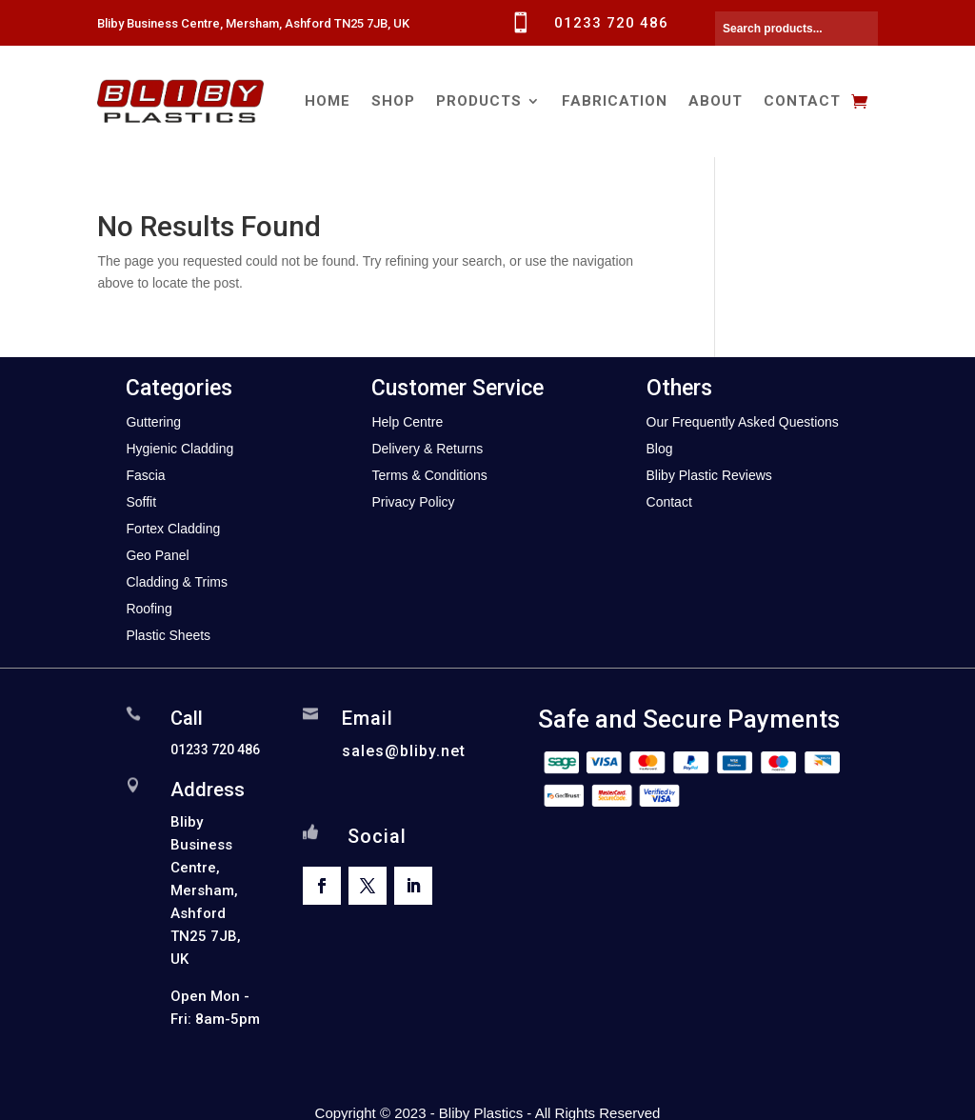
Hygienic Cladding (179, 448)
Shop (393, 101)
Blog (660, 448)
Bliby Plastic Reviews (709, 475)
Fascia (145, 475)
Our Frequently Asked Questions (743, 422)
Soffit (141, 502)
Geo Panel (157, 555)
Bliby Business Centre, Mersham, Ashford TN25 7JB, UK (253, 23)
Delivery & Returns (427, 448)
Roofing (148, 608)
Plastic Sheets (168, 635)
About (715, 101)
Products (479, 101)
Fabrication (614, 101)
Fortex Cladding (173, 528)
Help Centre (407, 422)
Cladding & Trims (177, 582)
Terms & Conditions (429, 475)
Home (327, 101)
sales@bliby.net (404, 751)
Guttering (153, 422)
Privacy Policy (412, 502)
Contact (802, 101)
